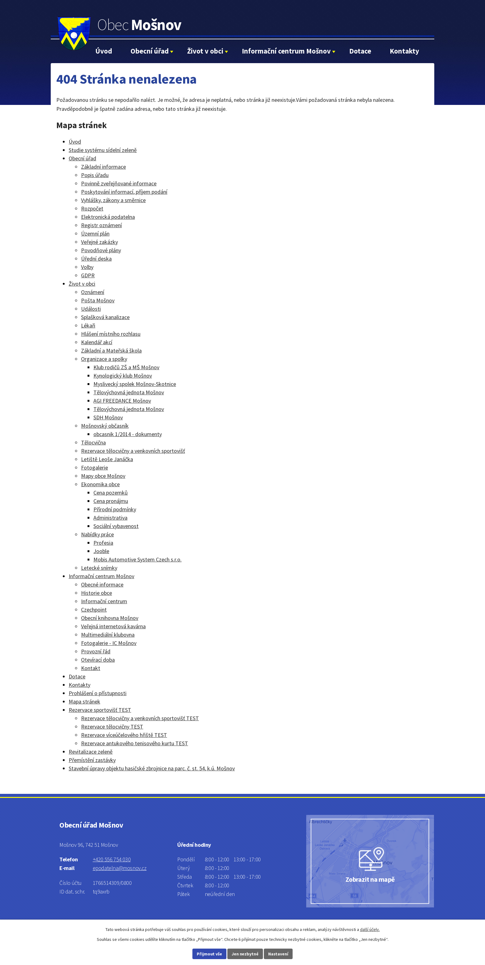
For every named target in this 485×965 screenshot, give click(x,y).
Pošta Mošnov (97, 300)
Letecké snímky (99, 567)
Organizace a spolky (104, 358)
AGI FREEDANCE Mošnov (122, 400)
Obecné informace (102, 584)
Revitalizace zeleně (91, 751)
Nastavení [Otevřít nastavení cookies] (278, 954)
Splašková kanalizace (105, 317)
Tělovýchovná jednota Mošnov (128, 392)
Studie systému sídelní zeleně (103, 150)
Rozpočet (92, 208)
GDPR (88, 275)
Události (91, 308)
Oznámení (92, 292)
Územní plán (95, 233)
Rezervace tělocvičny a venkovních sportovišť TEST (140, 718)
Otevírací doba (98, 659)
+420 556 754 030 (112, 859)
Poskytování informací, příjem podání (124, 191)
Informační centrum (104, 601)
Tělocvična (93, 442)
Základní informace (103, 166)
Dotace (360, 50)
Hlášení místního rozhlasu (110, 333)
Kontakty (404, 50)
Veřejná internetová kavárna (113, 626)
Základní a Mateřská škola (111, 350)
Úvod (103, 50)
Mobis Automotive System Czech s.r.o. (137, 559)
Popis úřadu (95, 175)
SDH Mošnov (108, 417)
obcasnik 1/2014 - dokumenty (127, 434)
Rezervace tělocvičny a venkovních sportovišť (133, 450)
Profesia (103, 542)
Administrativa (110, 517)
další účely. (370, 929)
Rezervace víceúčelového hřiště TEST (124, 734)
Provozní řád (95, 651)
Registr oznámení (101, 225)
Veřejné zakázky (99, 241)
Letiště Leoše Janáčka (107, 459)
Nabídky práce (97, 534)
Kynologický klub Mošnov (122, 375)
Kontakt (90, 668)
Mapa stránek (84, 701)
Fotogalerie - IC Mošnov (108, 643)
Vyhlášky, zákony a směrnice (113, 200)
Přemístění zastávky (92, 760)
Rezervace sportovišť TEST (100, 709)
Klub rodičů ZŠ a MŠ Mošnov (126, 367)
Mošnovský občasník (105, 425)
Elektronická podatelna (108, 216)
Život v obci (205, 50)
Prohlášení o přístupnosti (98, 693)
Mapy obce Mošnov (103, 475)
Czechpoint (94, 609)
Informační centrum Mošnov (286, 50)
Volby (87, 266)
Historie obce (96, 592)
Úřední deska (96, 258)
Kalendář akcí (96, 342)
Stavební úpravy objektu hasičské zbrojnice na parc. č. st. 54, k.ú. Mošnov (152, 768)
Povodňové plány (101, 250)
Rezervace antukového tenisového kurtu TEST (134, 743)
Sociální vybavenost (116, 526)
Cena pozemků (110, 492)
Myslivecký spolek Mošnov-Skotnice (134, 383)
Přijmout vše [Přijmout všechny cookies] (209, 954)
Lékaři (88, 325)
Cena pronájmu (110, 500)
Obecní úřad (150, 50)
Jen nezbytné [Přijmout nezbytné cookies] (245, 954)
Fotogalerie (94, 467)
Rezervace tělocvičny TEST (112, 726)
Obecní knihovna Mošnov (109, 617)
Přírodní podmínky (114, 509)
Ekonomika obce (100, 484)
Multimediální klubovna (108, 634)
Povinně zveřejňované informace (119, 183)
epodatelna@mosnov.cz (120, 868)
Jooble (101, 551)
